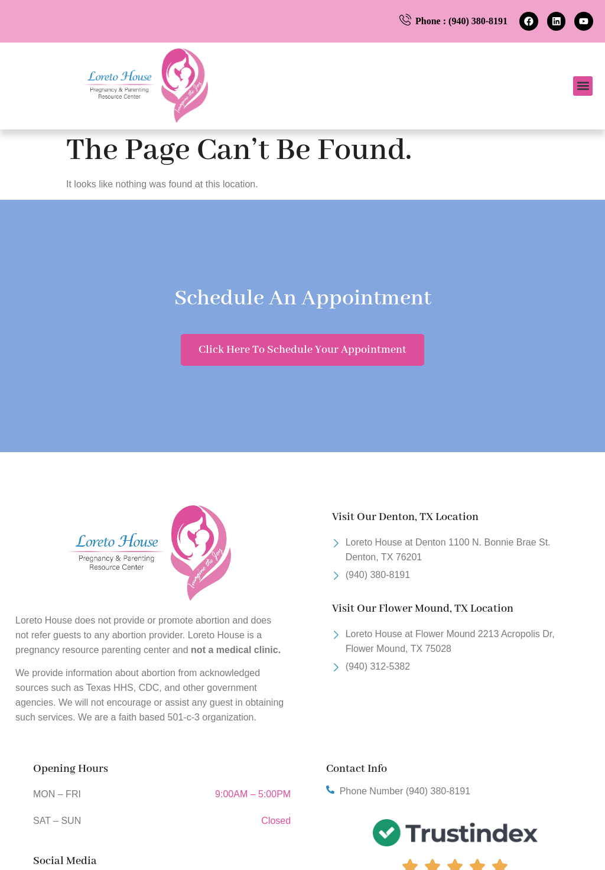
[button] (583, 86)
